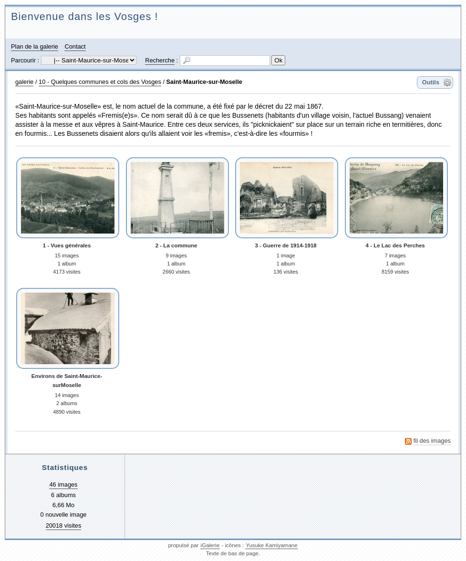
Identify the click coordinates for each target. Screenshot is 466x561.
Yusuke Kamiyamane (271, 545)
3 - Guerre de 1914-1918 (285, 245)
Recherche (160, 60)
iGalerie (210, 545)
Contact (74, 46)
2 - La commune (176, 245)
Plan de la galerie (34, 46)
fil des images (432, 440)
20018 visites (64, 525)
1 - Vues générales (67, 245)
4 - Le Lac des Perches (395, 245)
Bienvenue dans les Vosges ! (84, 16)
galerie (24, 81)
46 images (63, 484)
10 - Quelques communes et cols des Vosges (100, 81)
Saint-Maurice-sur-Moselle (204, 81)
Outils (430, 82)
